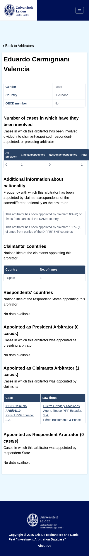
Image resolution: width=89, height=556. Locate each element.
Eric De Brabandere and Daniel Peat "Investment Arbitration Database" (44, 537)
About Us (44, 545)
